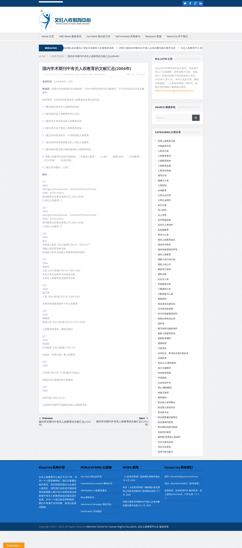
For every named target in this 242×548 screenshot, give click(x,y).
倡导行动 (162, 175)
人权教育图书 (164, 155)
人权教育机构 (164, 160)
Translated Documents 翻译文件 (96, 483)
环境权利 (162, 377)
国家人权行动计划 (166, 259)
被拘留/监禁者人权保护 (169, 436)
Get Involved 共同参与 (128, 36)
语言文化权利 (164, 446)
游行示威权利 (164, 367)
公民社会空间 (164, 195)
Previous (46, 418)
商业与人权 (163, 234)
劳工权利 (162, 209)
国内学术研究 (81, 74)
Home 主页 (48, 36)
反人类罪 (162, 215)
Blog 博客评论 (87, 497)
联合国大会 (163, 412)
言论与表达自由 (165, 441)
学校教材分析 (164, 283)
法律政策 (162, 358)
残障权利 (162, 343)
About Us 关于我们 (177, 36)
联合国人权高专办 (166, 407)
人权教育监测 (68, 74)
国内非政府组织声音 (167, 249)
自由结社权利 (164, 432)
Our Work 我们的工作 (98, 36)
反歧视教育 (163, 229)
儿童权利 (162, 185)
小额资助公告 (164, 288)
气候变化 (162, 348)
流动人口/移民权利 (167, 362)
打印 (130, 74)
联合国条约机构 (165, 422)
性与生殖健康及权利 (167, 313)
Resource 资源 (154, 36)
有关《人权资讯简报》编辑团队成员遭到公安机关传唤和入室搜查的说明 (81, 48)
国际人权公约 (164, 264)
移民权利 (162, 397)
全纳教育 (162, 190)
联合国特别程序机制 (167, 426)
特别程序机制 (164, 372)
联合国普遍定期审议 (167, 417)
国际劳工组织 (164, 269)
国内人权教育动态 (166, 239)
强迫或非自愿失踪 (166, 303)
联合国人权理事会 (166, 402)
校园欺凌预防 (164, 338)
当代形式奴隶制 (165, 308)
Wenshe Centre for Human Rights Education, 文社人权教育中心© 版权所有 (128, 526)
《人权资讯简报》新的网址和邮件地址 (141, 476)
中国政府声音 (164, 145)
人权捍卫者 (163, 150)
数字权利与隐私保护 (167, 328)
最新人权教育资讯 (97, 74)
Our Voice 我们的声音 (91, 476)
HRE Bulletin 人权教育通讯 (94, 490)
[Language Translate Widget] (51, 2)
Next (143, 418)
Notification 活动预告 (91, 511)
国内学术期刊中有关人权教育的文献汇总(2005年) (65, 423)
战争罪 (161, 323)
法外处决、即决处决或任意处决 (173, 353)
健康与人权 (163, 180)
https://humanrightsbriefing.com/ (174, 90)
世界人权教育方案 (166, 140)
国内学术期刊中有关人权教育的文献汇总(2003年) (122, 423)
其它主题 (162, 205)
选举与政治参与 (165, 451)
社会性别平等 (164, 382)
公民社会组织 (164, 200)
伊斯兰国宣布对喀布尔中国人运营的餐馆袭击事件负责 (153, 48)
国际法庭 (162, 274)
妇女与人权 (163, 279)
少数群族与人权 (165, 293)
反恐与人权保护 (165, 224)
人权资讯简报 (164, 170)
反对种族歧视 (164, 219)
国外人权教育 (164, 254)
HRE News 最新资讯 (70, 36)
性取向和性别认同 (166, 318)
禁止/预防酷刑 (165, 387)
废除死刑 (162, 298)
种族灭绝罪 (163, 392)
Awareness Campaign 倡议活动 (96, 504)
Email (141, 74)
